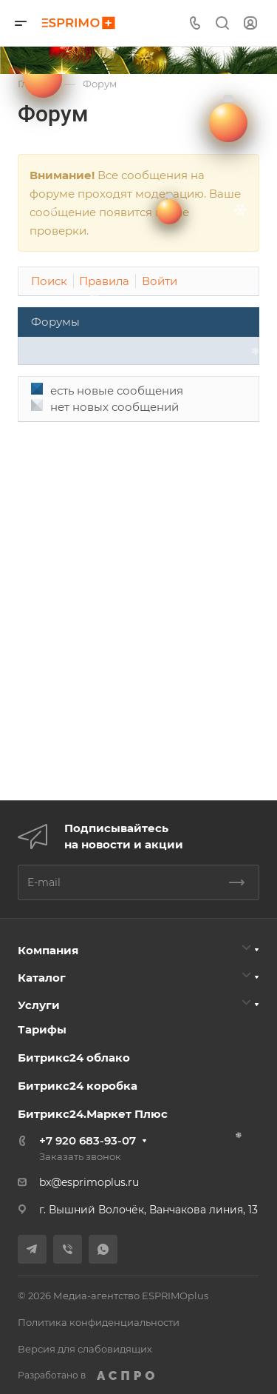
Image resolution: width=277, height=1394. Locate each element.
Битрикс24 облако (74, 1057)
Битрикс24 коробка (77, 1086)
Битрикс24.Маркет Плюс (93, 1114)
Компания (48, 950)
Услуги (39, 1005)
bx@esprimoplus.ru (89, 1182)
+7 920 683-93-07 (87, 1140)
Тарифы (42, 1029)
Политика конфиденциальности (98, 1322)
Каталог (42, 978)
